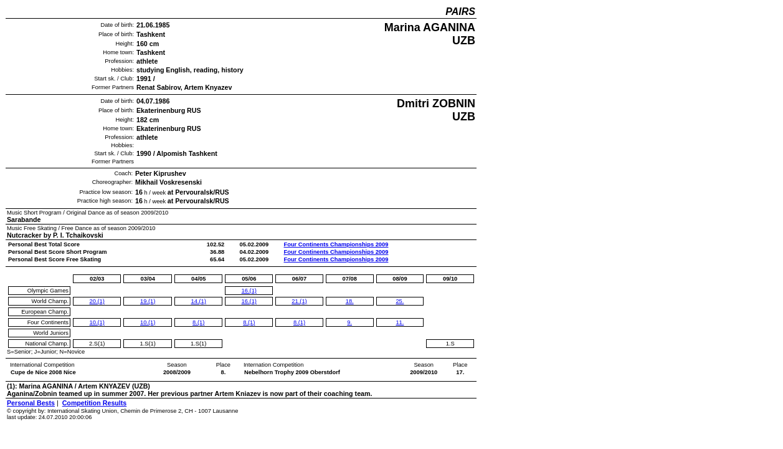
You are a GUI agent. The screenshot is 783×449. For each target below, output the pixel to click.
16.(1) (249, 290)
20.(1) (97, 301)
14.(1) (198, 301)
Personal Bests (31, 403)
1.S (450, 343)
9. (349, 322)
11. (400, 322)
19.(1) (147, 301)
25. (400, 301)
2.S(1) (97, 343)
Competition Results (94, 403)
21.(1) (299, 301)
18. (350, 301)
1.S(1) (148, 343)
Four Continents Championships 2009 (336, 244)
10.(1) (97, 322)
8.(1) (198, 322)
